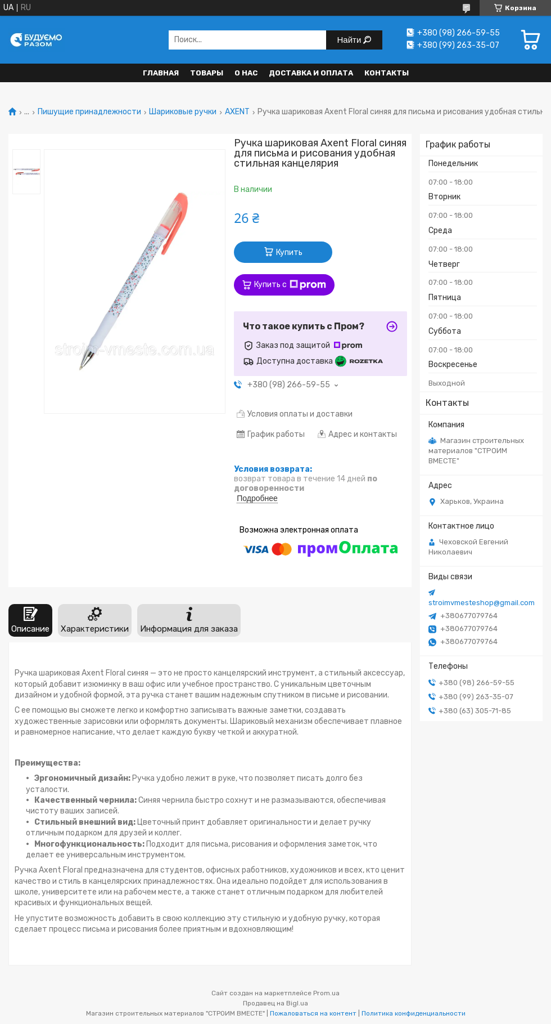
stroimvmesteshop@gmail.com (481, 602)
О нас (246, 73)
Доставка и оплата (311, 73)
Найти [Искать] (350, 39)
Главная (161, 73)
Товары (206, 73)
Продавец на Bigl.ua (275, 1003)
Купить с (290, 285)
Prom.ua (326, 993)
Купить (289, 252)
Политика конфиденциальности (414, 1013)
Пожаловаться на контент (313, 1013)
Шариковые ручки (182, 112)
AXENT (237, 112)
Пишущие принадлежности (89, 112)
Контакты (386, 73)
